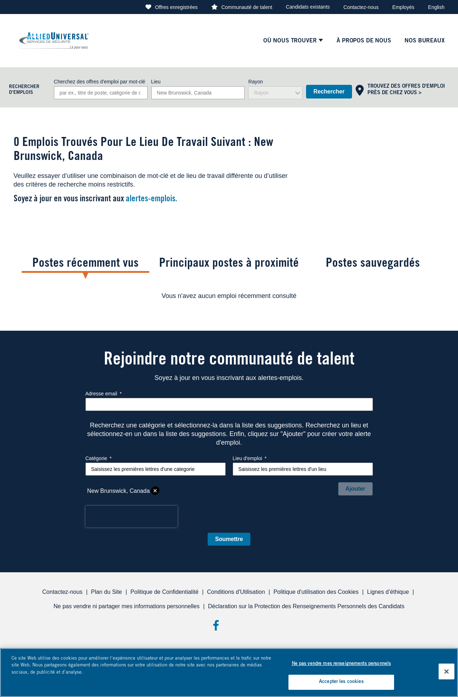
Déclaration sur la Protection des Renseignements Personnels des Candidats (306, 606)
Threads (242, 625)
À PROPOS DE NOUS (364, 41)
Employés (403, 7)
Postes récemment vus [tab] (85, 264)
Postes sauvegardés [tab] (373, 264)
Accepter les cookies (341, 682)
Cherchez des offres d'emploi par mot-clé (99, 81)
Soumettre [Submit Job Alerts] (229, 539)
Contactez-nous (361, 7)
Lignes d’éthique (388, 592)
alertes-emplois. (151, 199)
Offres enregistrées (176, 7)
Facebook (216, 625)
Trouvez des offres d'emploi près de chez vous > (406, 90)
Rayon (255, 81)
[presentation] (131, 516)
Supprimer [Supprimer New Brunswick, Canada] (155, 491)
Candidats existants (308, 7)
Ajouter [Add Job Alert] (355, 489)
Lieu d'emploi (250, 458)
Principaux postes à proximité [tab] (229, 264)
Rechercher (329, 91)
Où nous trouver (289, 41)
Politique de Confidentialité (164, 592)
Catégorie (98, 458)
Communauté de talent (246, 7)
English (436, 7)
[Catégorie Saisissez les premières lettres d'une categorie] (155, 469)
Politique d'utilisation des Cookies (315, 592)
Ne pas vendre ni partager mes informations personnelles (126, 606)
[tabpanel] (229, 296)
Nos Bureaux (424, 41)
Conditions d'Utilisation (236, 592)
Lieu (156, 81)
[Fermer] (446, 671)
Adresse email (103, 393)
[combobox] (198, 92)
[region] (229, 672)
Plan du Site (106, 592)
